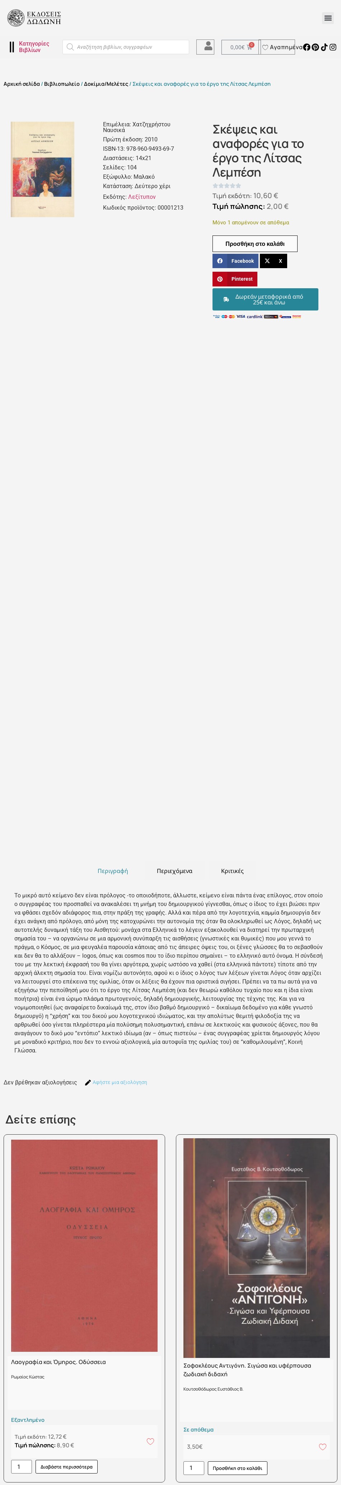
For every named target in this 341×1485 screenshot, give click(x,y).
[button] (328, 18)
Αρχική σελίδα (22, 83)
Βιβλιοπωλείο (62, 83)
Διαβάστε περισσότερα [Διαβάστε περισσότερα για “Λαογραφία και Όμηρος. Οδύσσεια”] (67, 1466)
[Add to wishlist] (150, 1441)
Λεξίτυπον (142, 196)
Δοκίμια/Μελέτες (106, 83)
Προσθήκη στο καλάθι (255, 244)
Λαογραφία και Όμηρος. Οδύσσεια (58, 1362)
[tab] (113, 871)
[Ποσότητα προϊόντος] (21, 1467)
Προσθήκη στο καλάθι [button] (237, 1468)
